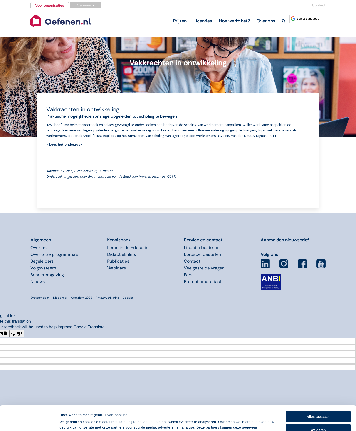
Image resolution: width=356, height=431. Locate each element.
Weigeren (318, 407)
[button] (283, 21)
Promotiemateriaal (202, 281)
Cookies (128, 298)
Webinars (116, 268)
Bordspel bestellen (202, 254)
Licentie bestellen (202, 247)
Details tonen (70, 422)
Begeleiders (42, 261)
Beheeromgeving (47, 275)
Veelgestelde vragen (204, 268)
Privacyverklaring (107, 298)
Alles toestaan (318, 393)
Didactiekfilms (121, 254)
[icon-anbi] (271, 276)
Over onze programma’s (54, 254)
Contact (319, 5)
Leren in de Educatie (128, 247)
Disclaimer (60, 298)
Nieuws (37, 281)
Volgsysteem (43, 268)
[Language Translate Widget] (308, 19)
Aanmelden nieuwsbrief (285, 240)
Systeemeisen (39, 298)
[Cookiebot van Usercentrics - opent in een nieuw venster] (29, 422)
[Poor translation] (16, 333)
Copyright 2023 (81, 298)
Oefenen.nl (86, 5)
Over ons (39, 247)
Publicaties (118, 261)
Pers (188, 275)
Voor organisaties (49, 5)
